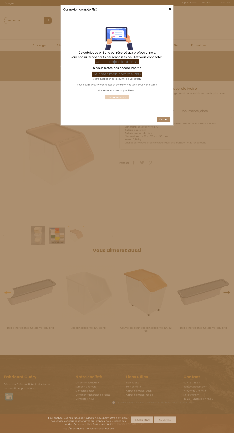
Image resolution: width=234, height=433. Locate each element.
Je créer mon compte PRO (117, 46)
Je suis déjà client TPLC (117, 34)
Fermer (163, 91)
